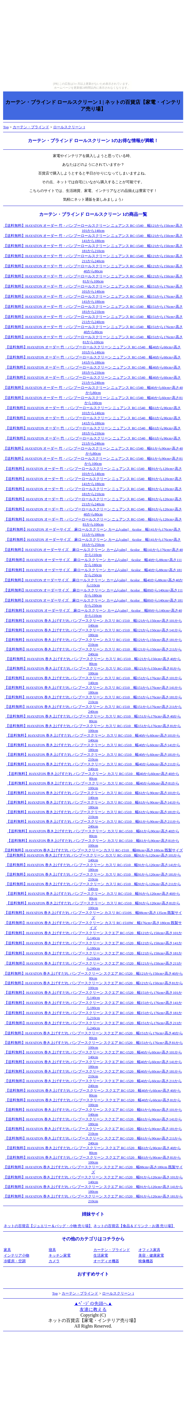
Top (6, 127)
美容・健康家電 (151, 1255)
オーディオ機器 (106, 1261)
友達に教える (93, 1309)
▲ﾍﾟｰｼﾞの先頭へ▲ (93, 1303)
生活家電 (100, 1255)
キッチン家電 (60, 1255)
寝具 (52, 1250)
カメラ (54, 1261)
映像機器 (145, 1261)
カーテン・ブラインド (31, 127)
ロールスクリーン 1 (69, 127)
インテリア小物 (16, 1255)
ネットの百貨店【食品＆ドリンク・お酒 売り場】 (134, 1226)
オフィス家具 (149, 1250)
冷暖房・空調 (15, 1261)
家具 (7, 1250)
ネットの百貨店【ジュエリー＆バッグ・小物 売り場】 (48, 1226)
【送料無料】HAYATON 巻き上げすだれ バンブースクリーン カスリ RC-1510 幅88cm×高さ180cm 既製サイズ (93, 850)
